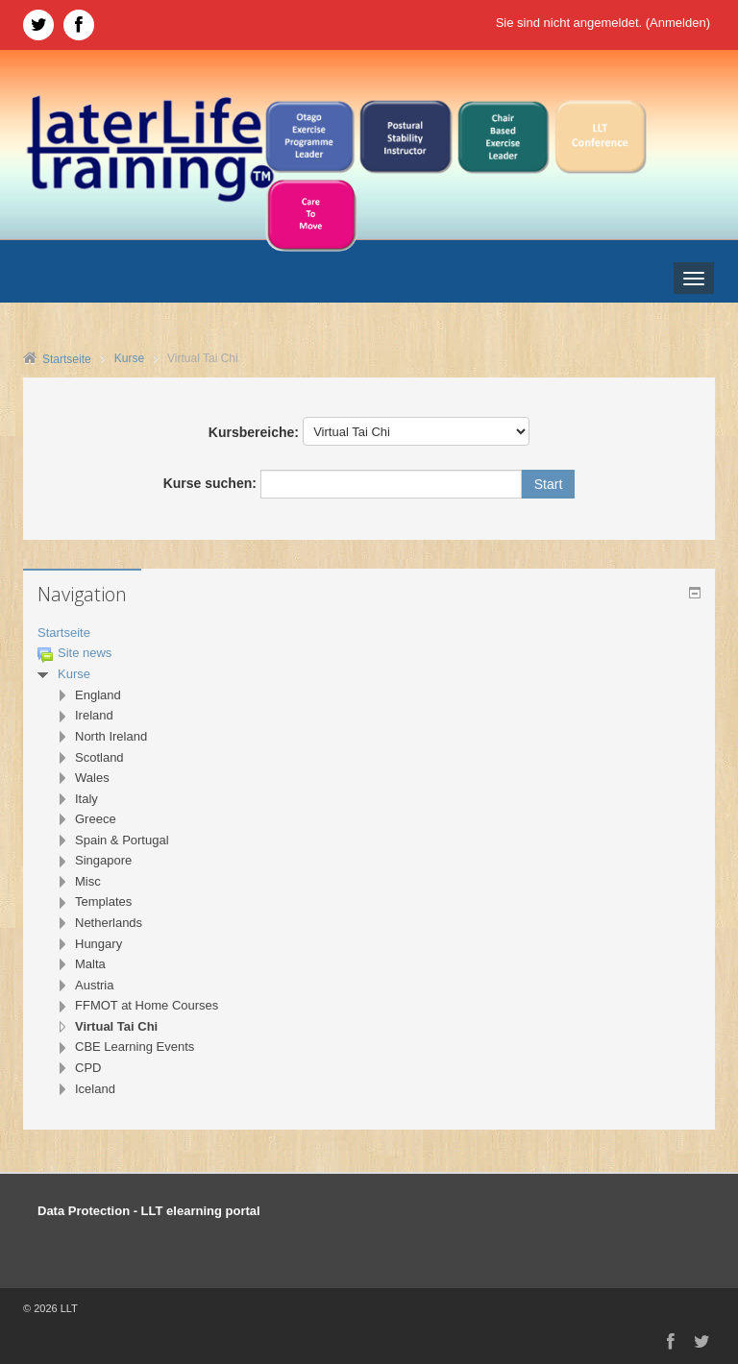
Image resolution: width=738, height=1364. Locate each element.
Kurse (74, 674)
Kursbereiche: (254, 432)
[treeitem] (369, 633)
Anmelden (678, 22)
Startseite (63, 632)
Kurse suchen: (211, 483)
